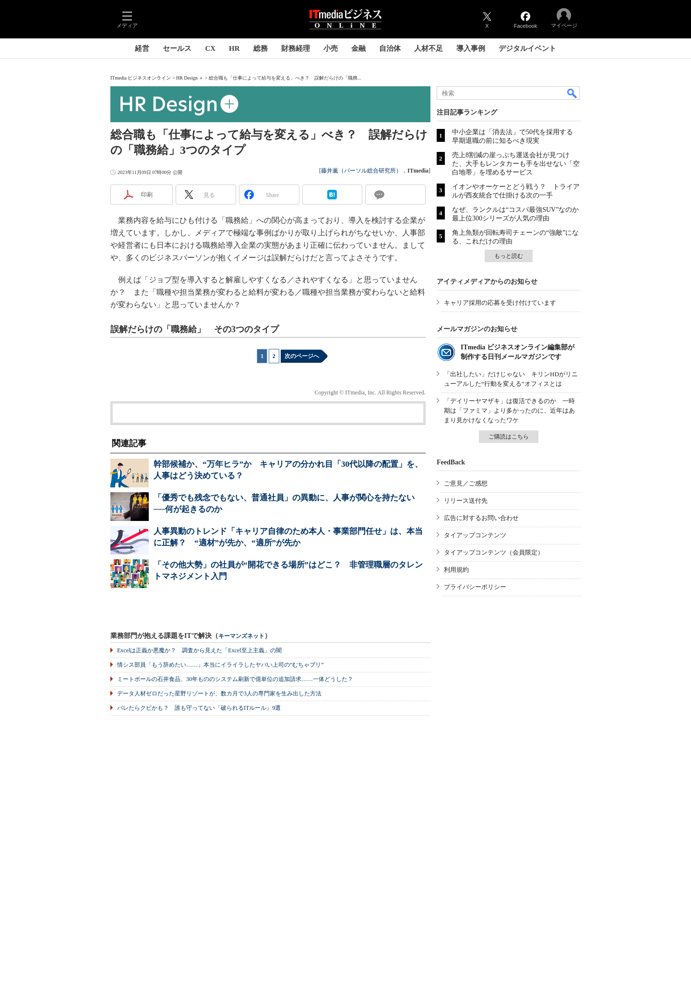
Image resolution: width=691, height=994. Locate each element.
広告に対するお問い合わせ (481, 517)
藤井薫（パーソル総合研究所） (361, 170)
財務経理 (295, 48)
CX (210, 48)
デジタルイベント (527, 48)
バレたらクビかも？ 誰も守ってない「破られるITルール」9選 (199, 708)
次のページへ (302, 356)
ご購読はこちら (508, 436)
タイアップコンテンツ (475, 535)
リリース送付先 (466, 500)
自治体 (390, 48)
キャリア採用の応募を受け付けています (500, 302)
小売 (330, 48)
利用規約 (456, 569)
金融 (358, 48)
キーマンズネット (241, 636)
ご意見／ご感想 (466, 483)
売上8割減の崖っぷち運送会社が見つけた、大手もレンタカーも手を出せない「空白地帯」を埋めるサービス (516, 163)
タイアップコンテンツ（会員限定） (494, 552)
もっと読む (508, 256)
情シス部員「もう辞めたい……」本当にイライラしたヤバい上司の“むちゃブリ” (220, 664)
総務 (260, 48)
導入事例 (470, 48)
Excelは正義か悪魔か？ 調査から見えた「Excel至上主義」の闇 (199, 650)
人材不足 (428, 48)
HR (234, 48)
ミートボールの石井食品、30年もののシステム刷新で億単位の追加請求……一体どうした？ (235, 679)
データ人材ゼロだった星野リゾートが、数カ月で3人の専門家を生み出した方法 (219, 693)
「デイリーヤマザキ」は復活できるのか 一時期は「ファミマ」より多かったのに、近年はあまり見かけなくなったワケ (509, 410)
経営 (142, 48)
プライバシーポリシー (475, 586)
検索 (572, 93)
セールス (177, 48)
